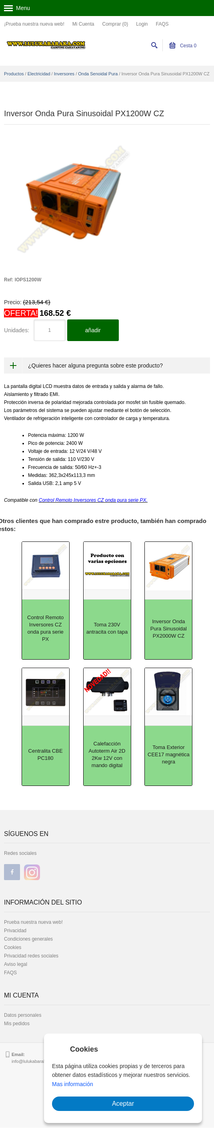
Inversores (64, 73)
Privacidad (15, 930)
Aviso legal (15, 964)
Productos (14, 73)
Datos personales (22, 1015)
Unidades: (16, 330)
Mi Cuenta (83, 24)
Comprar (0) (115, 24)
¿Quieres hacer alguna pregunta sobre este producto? (95, 365)
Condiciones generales (28, 939)
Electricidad (39, 73)
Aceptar (123, 1103)
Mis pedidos (17, 1023)
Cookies (12, 947)
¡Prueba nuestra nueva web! (34, 24)
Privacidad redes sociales (31, 956)
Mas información (72, 1084)
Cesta (183, 45)
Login (142, 24)
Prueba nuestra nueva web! (33, 922)
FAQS (162, 24)
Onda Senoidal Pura (98, 73)
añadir (93, 330)
